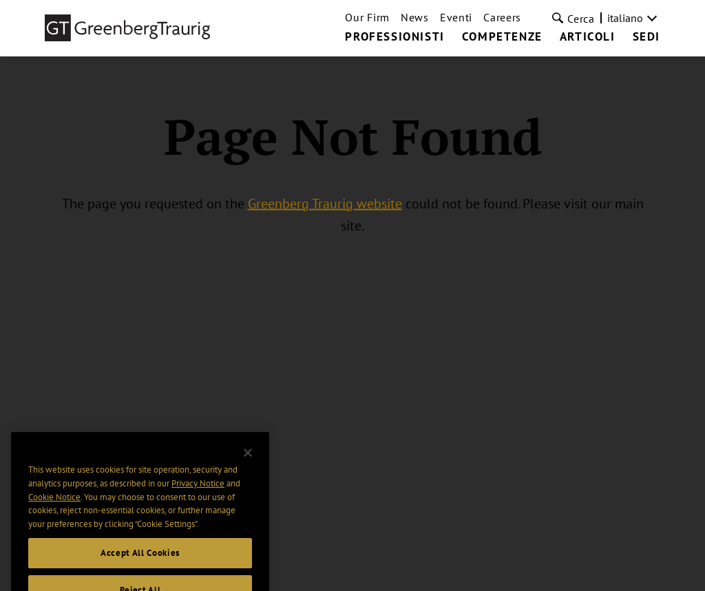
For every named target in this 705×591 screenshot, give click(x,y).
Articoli (587, 37)
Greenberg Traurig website (325, 203)
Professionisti (394, 37)
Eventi (456, 17)
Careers (502, 17)
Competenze (502, 37)
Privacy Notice (197, 492)
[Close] (248, 462)
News (415, 17)
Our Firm (367, 17)
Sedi (646, 37)
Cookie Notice (54, 506)
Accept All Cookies (140, 562)
